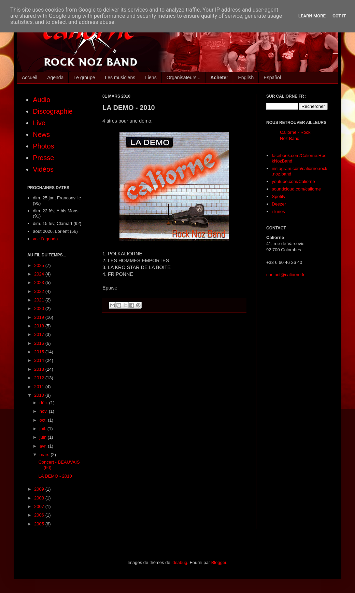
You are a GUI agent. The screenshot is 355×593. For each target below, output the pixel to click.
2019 (39, 317)
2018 (39, 325)
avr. (44, 446)
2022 (39, 291)
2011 (39, 386)
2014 (39, 360)
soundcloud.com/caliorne (296, 189)
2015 (39, 351)
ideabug (179, 562)
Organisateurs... (184, 77)
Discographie (53, 111)
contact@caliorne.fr (285, 274)
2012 (39, 377)
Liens (150, 77)
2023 (39, 282)
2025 (39, 265)
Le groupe (84, 77)
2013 (39, 369)
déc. (44, 402)
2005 (39, 523)
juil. (43, 428)
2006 (39, 515)
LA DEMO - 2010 (55, 476)
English (246, 77)
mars (45, 454)
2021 (39, 299)
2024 (39, 274)
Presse (43, 157)
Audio (41, 99)
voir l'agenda (45, 238)
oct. (44, 420)
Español (272, 77)
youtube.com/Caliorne (293, 181)
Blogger (218, 562)
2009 (39, 489)
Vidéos (43, 169)
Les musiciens (120, 77)
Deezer (279, 204)
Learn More (312, 15)
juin (44, 437)
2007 (39, 506)
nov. (44, 411)
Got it (339, 15)
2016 (39, 343)
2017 (39, 334)
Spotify (278, 196)
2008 (39, 497)
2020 (39, 308)
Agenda (55, 77)
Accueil (29, 77)
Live (39, 123)
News (41, 134)
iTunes (278, 211)
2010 (39, 395)
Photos (43, 146)
